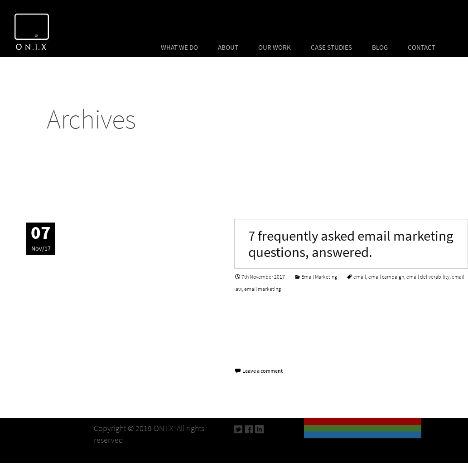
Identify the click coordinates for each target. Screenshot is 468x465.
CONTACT (421, 47)
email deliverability (427, 276)
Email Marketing (319, 276)
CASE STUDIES (331, 47)
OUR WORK (274, 47)
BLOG (380, 47)
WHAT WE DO (179, 47)
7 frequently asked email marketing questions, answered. (351, 243)
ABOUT (228, 47)
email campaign (386, 276)
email (359, 276)
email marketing (262, 289)
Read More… (256, 349)
